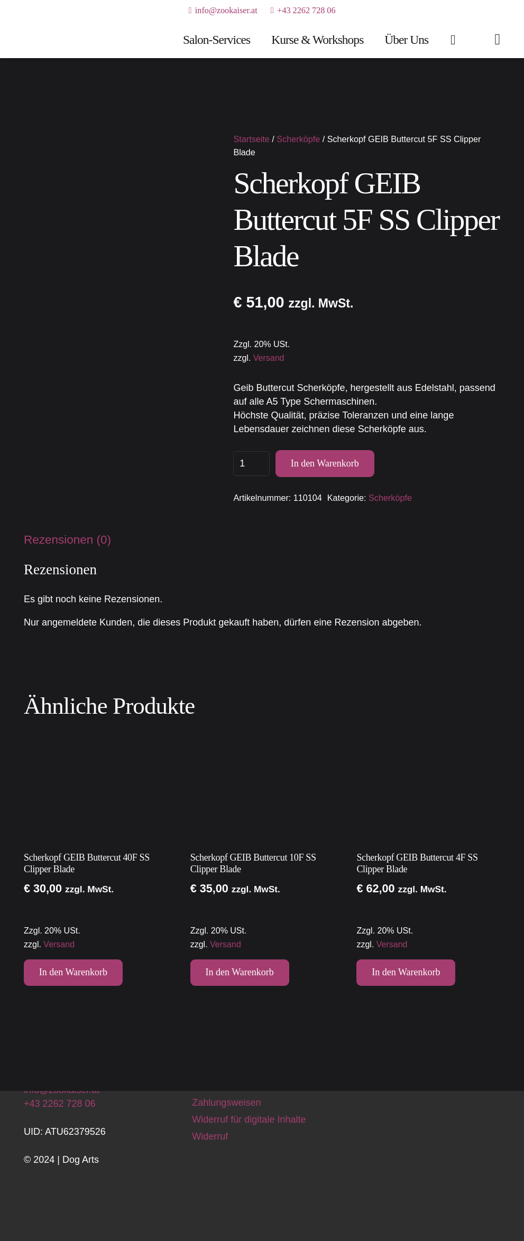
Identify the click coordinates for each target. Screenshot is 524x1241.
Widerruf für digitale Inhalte (249, 1119)
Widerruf (210, 1136)
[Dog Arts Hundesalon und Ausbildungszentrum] (59, 39)
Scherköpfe (298, 139)
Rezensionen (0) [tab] (67, 539)
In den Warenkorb (325, 463)
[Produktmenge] (251, 463)
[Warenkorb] (453, 39)
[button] (73, 972)
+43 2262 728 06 (60, 1103)
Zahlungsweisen (226, 1102)
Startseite (251, 139)
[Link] (497, 39)
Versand (268, 357)
